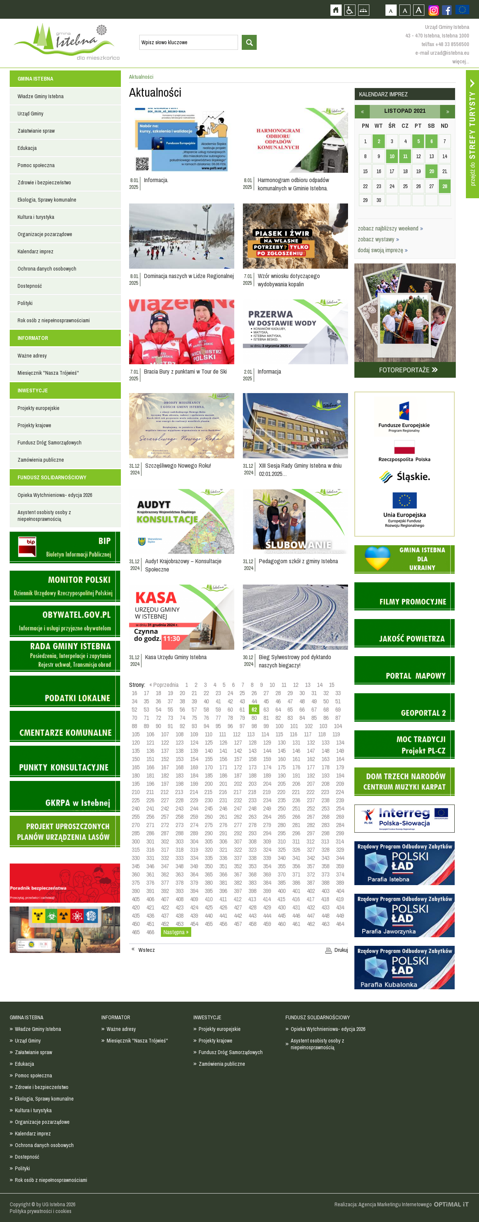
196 (150, 783)
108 (179, 734)
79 (242, 717)
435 (136, 915)
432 (311, 907)
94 (206, 726)
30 (302, 693)
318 (179, 849)
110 (208, 734)
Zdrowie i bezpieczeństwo (44, 182)
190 (282, 775)
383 (252, 882)
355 (282, 866)
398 (252, 891)
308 (252, 841)
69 (338, 709)
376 (150, 882)
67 (314, 709)
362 (165, 874)
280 (282, 825)
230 (209, 800)
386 (296, 882)
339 (267, 858)
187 (238, 775)
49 (314, 701)
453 (179, 924)
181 (150, 775)
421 (150, 907)
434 (340, 907)
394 (194, 891)
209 (340, 783)
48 (302, 701)
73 (170, 717)
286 (150, 833)
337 (238, 858)
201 (223, 783)
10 (272, 685)
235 (282, 800)
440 (209, 915)
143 (252, 750)
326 (296, 849)
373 (325, 874)
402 (311, 891)
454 (194, 924)
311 (296, 841)
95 (218, 726)
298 (325, 833)
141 (223, 750)
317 (165, 849)
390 (136, 891)
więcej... (460, 61)
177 (311, 767)
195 (136, 783)
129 (267, 742)
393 (179, 891)
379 (194, 882)
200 (209, 783)
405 (136, 899)
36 (158, 701)
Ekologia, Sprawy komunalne (47, 199)
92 (182, 726)
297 (311, 833)
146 (296, 750)
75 (194, 717)
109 (194, 734)
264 (267, 816)
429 (267, 907)
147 (311, 750)
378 (179, 882)
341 (296, 858)
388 (325, 882)
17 (146, 693)
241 (150, 808)
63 (266, 709)
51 (338, 701)
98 (254, 726)
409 (194, 899)
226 (150, 800)
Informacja (269, 371)
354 (267, 866)
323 (252, 849)
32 (326, 693)
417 (310, 899)
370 (282, 874)
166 (150, 767)
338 (252, 858)
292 (238, 833)
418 (325, 899)
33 (338, 693)
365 (209, 874)
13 (307, 685)
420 (136, 907)
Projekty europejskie (39, 408)
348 (179, 866)
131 (296, 742)
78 (230, 717)
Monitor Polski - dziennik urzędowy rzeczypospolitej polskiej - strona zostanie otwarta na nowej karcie (65, 586)
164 (340, 759)
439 (194, 915)
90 (158, 726)
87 (338, 717)
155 (209, 759)
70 (134, 717)
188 (252, 775)
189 (267, 775)
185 (209, 775)
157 (238, 759)
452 (165, 924)
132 (311, 742)
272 (165, 825)
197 (165, 783)
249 (267, 808)
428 (252, 907)
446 (296, 915)
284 (340, 825)
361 (150, 874)
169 (194, 767)
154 (194, 759)
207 (311, 783)
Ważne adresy (32, 355)
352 (238, 866)
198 (179, 783)
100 (279, 726)
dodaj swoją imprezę (383, 250)
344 (340, 858)
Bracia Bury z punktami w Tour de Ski (185, 371)
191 (296, 775)
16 (134, 693)
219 (267, 792)
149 (340, 750)
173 (252, 767)
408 (179, 899)
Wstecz (146, 950)
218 (252, 792)
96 (230, 726)
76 (206, 717)
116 (293, 734)
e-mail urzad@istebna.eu (442, 53)
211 (150, 792)
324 (267, 849)
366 (223, 874)
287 (165, 833)
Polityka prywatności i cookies (40, 1211)
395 (209, 891)
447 (311, 915)
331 (150, 858)
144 (267, 750)
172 (238, 767)
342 (311, 858)
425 (209, 907)
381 (223, 882)
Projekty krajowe (34, 425)
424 (194, 907)
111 (222, 734)
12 (295, 685)
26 (254, 693)
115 (279, 734)
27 (266, 693)
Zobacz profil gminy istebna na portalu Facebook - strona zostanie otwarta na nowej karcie (447, 10)
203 (252, 783)
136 (150, 750)
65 (290, 709)
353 (252, 866)
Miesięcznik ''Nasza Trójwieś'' (48, 372)
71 (146, 717)
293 (252, 833)
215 (208, 792)
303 (179, 841)
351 (223, 866)
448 (325, 915)
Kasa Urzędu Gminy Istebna (176, 657)
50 (326, 701)
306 (223, 841)
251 (296, 808)
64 (278, 709)
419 (340, 899)
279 (267, 825)
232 (238, 800)
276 (223, 825)
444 (267, 915)
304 (194, 841)
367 (238, 874)
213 (179, 792)
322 (238, 849)
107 (165, 734)
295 (282, 833)
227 (165, 800)
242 (165, 808)
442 (238, 915)
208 (325, 783)
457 (238, 924)
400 (282, 891)
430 (282, 907)
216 (223, 792)
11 (283, 685)
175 (282, 767)
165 (136, 767)
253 (325, 808)
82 (278, 717)
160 (282, 759)
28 (278, 693)
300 (136, 841)
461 (296, 924)
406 (150, 899)
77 (218, 717)
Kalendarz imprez (36, 251)
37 (170, 701)
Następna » (176, 932)
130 (282, 742)
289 (194, 833)
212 (164, 792)
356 (296, 866)
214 (194, 792)
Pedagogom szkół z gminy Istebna (298, 561)
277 (238, 825)
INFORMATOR (33, 338)
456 (223, 924)
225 (136, 800)
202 (238, 783)
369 (267, 874)
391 (150, 891)
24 (230, 693)
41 (218, 701)
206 (296, 783)
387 (311, 882)
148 (325, 750)
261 (223, 816)
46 (278, 701)
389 (340, 882)
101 (294, 726)
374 (340, 874)
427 (238, 907)
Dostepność (30, 286)
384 (267, 882)
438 (179, 915)
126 (223, 742)
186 (223, 775)
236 (296, 800)
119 (336, 734)
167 (165, 767)
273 (179, 825)
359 (340, 866)
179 (340, 767)
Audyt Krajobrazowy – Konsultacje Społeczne (183, 565)
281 (296, 825)
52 (134, 709)
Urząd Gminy (30, 113)
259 (194, 816)
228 (179, 800)
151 (150, 759)
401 (296, 891)
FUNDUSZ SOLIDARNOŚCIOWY (52, 477)
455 (209, 924)
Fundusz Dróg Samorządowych (50, 442)
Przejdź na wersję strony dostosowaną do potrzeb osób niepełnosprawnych (350, 10)
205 (282, 783)
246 (223, 808)
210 (136, 792)
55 (170, 709)
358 (325, 866)
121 (150, 742)
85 (314, 717)
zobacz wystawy (378, 239)
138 (179, 750)
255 (136, 816)
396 (223, 891)
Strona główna (336, 10)
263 (252, 816)
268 (325, 816)
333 (179, 858)
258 (179, 816)
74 (182, 717)
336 (223, 858)
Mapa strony (363, 10)
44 (254, 701)
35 (146, 701)
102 (308, 726)
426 (223, 907)
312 (310, 841)
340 (282, 858)
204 (267, 783)
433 (325, 907)
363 (179, 874)
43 (242, 701)
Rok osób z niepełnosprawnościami (54, 320)
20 (182, 693)
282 (311, 825)
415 (281, 899)
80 (254, 717)
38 (182, 701)
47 (290, 701)
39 (194, 701)
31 (314, 693)
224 (340, 792)
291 (223, 833)
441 (223, 915)
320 (209, 849)
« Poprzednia (164, 685)
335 (209, 858)
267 (311, 816)
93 (194, 726)
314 (340, 841)
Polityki (25, 303)
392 (165, 891)
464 (340, 924)
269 (340, 816)
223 (325, 792)
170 (209, 767)
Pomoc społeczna (36, 165)
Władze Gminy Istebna (41, 96)
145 (282, 750)
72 (158, 717)
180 (136, 775)
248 (252, 808)
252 (311, 808)
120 (136, 742)
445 (282, 915)
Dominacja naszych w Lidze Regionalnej (189, 276)
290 (209, 833)
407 (165, 899)
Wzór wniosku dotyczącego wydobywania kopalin (289, 280)
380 (209, 882)
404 (340, 891)
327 (311, 849)
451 (150, 924)
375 (136, 882)
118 (322, 734)
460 (282, 924)
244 (194, 808)
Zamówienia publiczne (41, 459)
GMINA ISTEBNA (35, 78)
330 (136, 858)
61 (242, 709)
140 (209, 750)
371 (296, 874)
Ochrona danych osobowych (47, 268)
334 (194, 858)
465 (136, 932)
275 (209, 825)
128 (252, 742)
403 (325, 891)
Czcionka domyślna (391, 10)
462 (311, 924)
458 (252, 924)
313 (325, 841)
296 (296, 833)
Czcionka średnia (405, 10)
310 (282, 841)
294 (267, 833)
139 (194, 750)
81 (266, 717)
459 (267, 924)
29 (290, 693)
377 (165, 882)
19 (170, 693)
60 (230, 709)
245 (209, 808)
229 (194, 800)
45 (266, 701)
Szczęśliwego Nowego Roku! (178, 465)
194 (340, 775)
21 (194, 693)
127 (238, 742)
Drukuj (341, 950)
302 (165, 841)
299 (340, 833)
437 (165, 915)
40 (206, 701)
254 (340, 808)
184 (194, 775)
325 (282, 849)
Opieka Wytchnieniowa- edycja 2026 (55, 495)
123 (179, 742)
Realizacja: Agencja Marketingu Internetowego (383, 1204)
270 (136, 825)
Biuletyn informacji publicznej (65, 547)
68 (326, 709)
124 (194, 742)
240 (136, 808)
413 (252, 899)
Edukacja (27, 148)
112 (236, 734)
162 (311, 759)
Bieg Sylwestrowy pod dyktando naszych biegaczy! (295, 661)
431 (296, 907)
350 (209, 866)
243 (179, 808)
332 (165, 858)
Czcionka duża (418, 10)
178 (325, 767)
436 (150, 915)
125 (209, 742)
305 (209, 841)
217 (237, 792)
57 (194, 709)
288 (179, 833)
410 (209, 899)
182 (165, 775)
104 (338, 726)
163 (325, 759)
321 (223, 849)
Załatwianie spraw (36, 130)
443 (252, 915)
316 (150, 849)
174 (267, 767)
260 (209, 816)
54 (158, 709)
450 (136, 924)
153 (179, 759)
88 (134, 726)
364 (194, 874)
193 (325, 775)
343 (325, 858)
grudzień (447, 111)
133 (325, 742)
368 (252, 874)
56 (182, 709)
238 (325, 800)
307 (238, 841)
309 (267, 841)
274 (194, 825)
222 (310, 792)
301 (150, 841)
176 (296, 767)
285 (136, 833)
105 (136, 734)
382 (238, 882)
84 (302, 717)
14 (319, 685)
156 (223, 759)
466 (150, 932)
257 (165, 816)
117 (307, 734)
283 (325, 825)
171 (223, 767)
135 (136, 750)
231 (223, 800)
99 (266, 726)
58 (206, 709)
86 (326, 717)
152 (165, 759)
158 (252, 759)
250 (282, 808)
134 (340, 742)
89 (146, 726)
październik (362, 111)
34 (134, 701)
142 (238, 750)
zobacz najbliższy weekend (390, 228)
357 (311, 866)
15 (331, 685)
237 (311, 800)
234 (267, 800)
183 (179, 775)
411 (223, 899)
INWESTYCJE (33, 390)
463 (325, 924)
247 (238, 808)
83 (290, 717)
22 (206, 693)
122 (165, 742)
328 (325, 849)
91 (170, 726)
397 (238, 891)
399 (267, 891)
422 (165, 907)
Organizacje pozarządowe (45, 234)
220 (281, 792)
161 (296, 759)
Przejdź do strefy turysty (472, 134)
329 (340, 849)
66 (302, 709)
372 (311, 874)
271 (150, 825)
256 (150, 816)
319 (194, 849)
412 (237, 899)
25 (242, 693)
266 (296, 816)
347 (165, 866)
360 (136, 874)
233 (252, 800)
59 (218, 709)
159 (267, 759)
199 (194, 783)
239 (340, 800)
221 (296, 792)
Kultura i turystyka (36, 217)
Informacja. (156, 180)
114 (265, 734)
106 (150, 734)
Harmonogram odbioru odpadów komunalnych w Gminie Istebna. (293, 184)
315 (136, 849)
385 (282, 882)
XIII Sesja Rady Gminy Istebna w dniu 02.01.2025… (300, 469)
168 (179, 767)
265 (282, 816)
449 (340, 915)
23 (218, 693)
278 (252, 825)
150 (136, 759)
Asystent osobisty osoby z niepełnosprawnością (44, 515)
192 (311, 775)
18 (158, 693)
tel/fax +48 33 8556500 (445, 44)
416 (296, 899)
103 (323, 726)
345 (136, 866)
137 (165, 750)
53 (146, 709)
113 (250, 734)
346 (150, 866)
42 (230, 701)
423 (179, 907)
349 (194, 866)
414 (267, 899)
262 (238, 816)
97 (242, 726)
